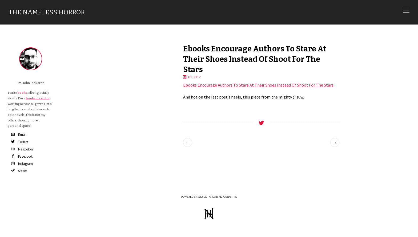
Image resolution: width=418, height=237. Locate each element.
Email (18, 134)
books (22, 93)
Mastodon (22, 149)
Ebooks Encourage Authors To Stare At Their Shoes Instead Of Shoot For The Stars (258, 85)
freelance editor (38, 98)
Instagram (22, 163)
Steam (19, 171)
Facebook (22, 156)
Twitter (19, 142)
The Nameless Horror (47, 12)
